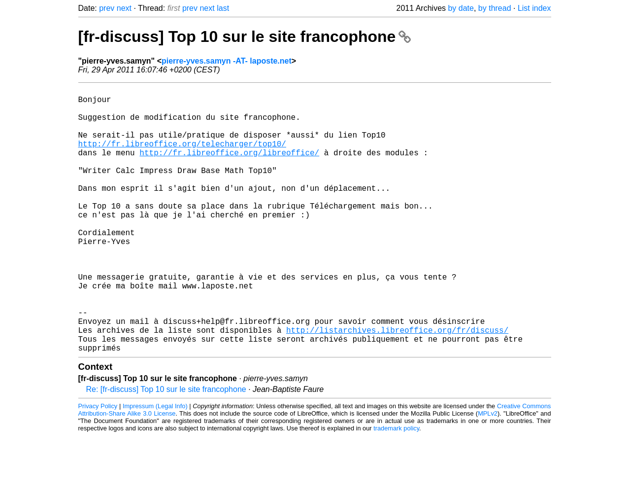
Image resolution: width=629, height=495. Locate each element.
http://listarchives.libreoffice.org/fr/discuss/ (397, 385)
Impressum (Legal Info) (155, 465)
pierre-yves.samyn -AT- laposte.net (227, 61)
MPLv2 (487, 472)
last (223, 8)
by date (460, 8)
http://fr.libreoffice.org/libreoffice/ (229, 168)
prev (106, 8)
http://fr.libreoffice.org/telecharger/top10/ (182, 157)
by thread (494, 8)
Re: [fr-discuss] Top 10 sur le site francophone (166, 448)
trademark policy (396, 487)
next (124, 8)
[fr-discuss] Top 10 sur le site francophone (244, 36)
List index (534, 8)
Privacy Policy (98, 465)
